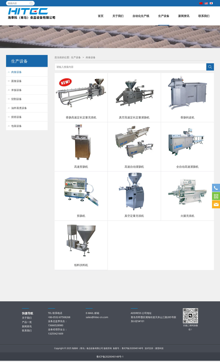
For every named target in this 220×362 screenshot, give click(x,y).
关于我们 (118, 16)
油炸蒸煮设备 (19, 133)
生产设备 (163, 16)
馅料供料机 (81, 291)
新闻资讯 (183, 16)
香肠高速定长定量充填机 (81, 143)
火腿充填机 (187, 241)
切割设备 (16, 124)
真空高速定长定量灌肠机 (134, 143)
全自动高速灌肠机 (187, 192)
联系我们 (203, 16)
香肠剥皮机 (187, 143)
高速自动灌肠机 (134, 192)
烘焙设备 (16, 142)
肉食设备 (16, 97)
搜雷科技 (159, 349)
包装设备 (16, 151)
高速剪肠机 (81, 192)
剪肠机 (81, 241)
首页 (100, 16)
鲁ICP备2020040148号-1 (110, 357)
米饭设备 (16, 115)
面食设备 (16, 106)
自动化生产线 (141, 16)
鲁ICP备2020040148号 (132, 349)
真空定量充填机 (134, 241)
